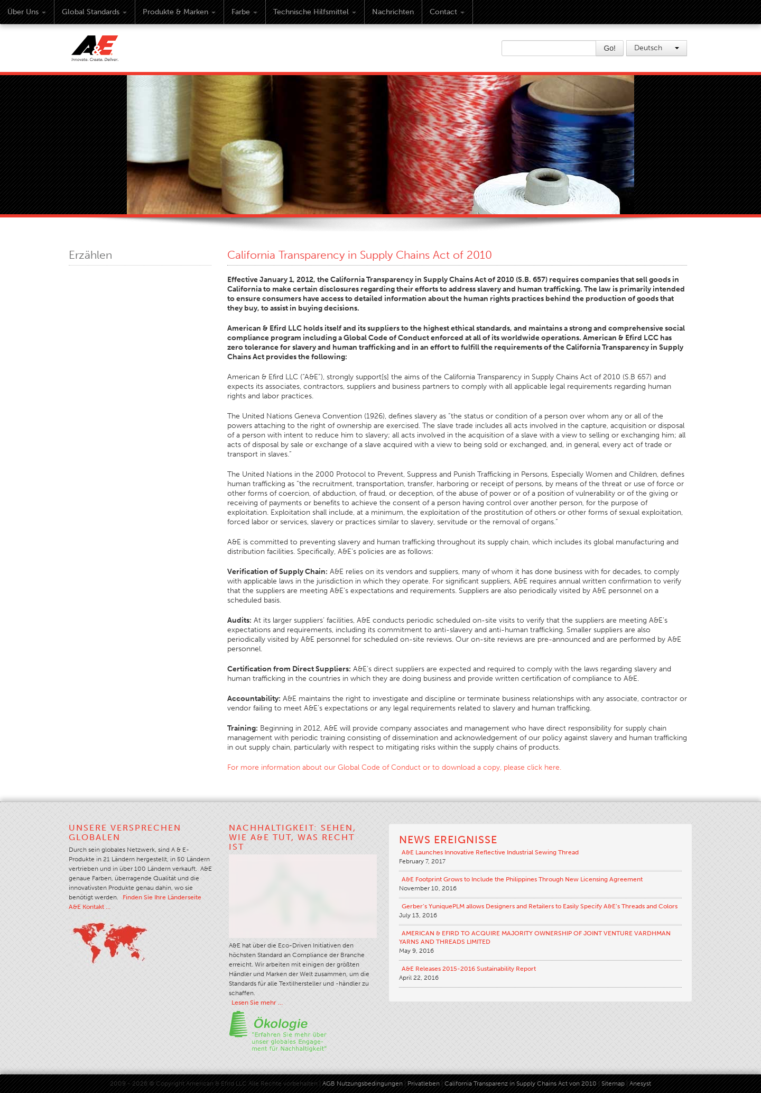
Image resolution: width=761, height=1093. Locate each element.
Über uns (26, 11)
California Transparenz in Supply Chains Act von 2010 (520, 1083)
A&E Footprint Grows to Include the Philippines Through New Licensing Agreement (522, 879)
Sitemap (613, 1083)
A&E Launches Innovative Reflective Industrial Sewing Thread (490, 852)
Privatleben (423, 1083)
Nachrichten (393, 11)
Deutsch (656, 47)
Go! (610, 48)
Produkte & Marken (179, 11)
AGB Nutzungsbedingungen (362, 1083)
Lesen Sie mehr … (257, 1002)
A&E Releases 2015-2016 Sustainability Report (469, 968)
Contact (447, 11)
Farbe (244, 11)
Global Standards (94, 11)
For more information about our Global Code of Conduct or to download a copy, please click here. (394, 767)
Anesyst (640, 1083)
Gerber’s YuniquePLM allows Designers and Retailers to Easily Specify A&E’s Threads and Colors (540, 906)
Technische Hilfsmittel (314, 11)
